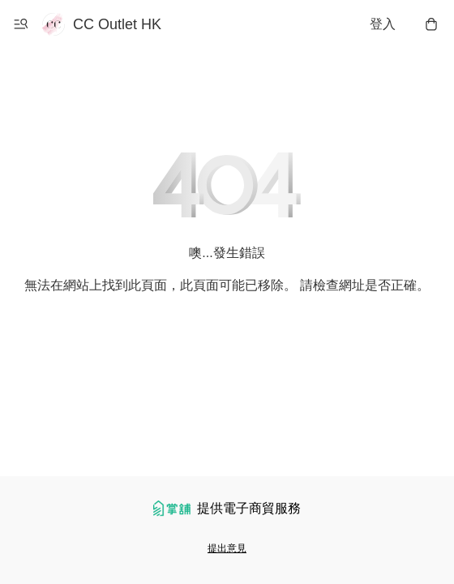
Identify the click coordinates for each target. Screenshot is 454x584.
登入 (383, 24)
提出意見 (227, 548)
